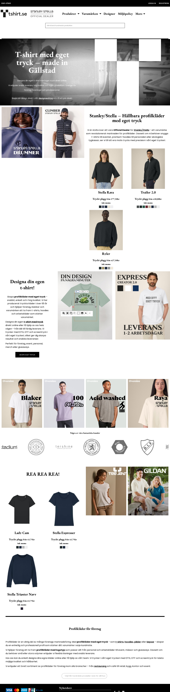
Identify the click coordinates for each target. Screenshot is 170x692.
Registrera (164, 3)
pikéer (137, 641)
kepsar (150, 641)
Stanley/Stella (141, 130)
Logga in (152, 3)
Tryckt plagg (99, 199)
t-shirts (119, 641)
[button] (70, 13)
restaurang (100, 666)
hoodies (129, 641)
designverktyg (46, 98)
